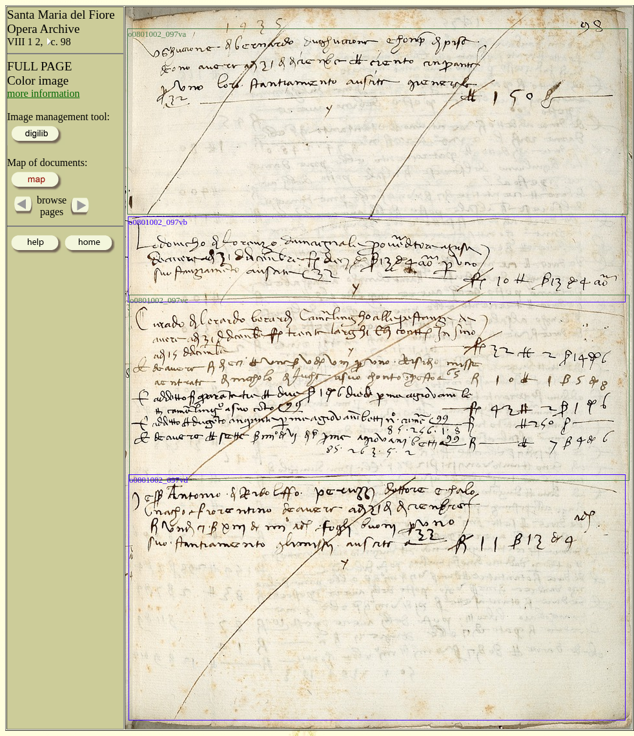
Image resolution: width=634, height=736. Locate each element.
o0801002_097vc (159, 300)
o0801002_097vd (158, 480)
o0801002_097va (157, 34)
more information (43, 93)
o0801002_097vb (157, 222)
